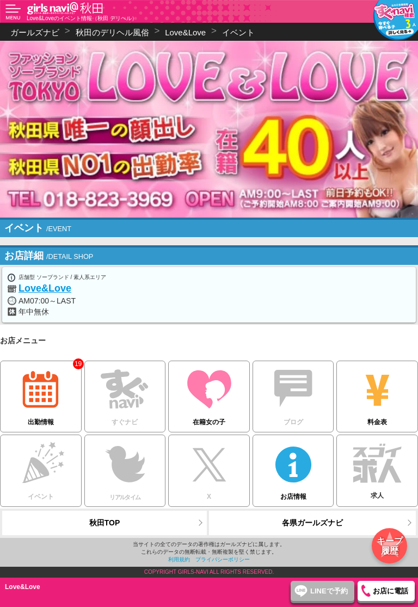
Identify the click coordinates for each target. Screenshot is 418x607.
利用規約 (179, 559)
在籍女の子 (209, 393)
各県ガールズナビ (312, 522)
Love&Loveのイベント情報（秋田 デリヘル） (82, 18)
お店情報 (293, 467)
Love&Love (45, 288)
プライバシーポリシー (222, 559)
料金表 (377, 393)
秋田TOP (104, 522)
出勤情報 (41, 393)
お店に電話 (390, 591)
